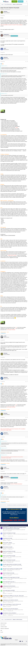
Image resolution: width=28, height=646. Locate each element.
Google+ (13, 543)
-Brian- (4, 605)
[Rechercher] (27, 1)
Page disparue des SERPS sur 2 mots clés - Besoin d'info (13, 595)
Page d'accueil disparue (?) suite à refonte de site (12, 604)
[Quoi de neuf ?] (24, 1)
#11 (26, 480)
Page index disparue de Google (8, 573)
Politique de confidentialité (5, 628)
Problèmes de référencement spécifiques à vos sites (19, 539)
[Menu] (1, 1)
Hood (4, 578)
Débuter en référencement (18, 552)
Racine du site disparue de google (9, 555)
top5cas (4, 539)
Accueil (2, 632)
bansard (4, 582)
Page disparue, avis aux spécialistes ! (9, 613)
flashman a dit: (3, 65)
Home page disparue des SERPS (9, 590)
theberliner (4, 569)
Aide (1, 630)
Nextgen (4, 596)
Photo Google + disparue (7, 542)
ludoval (4, 556)
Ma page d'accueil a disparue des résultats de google (12, 568)
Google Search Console (12, 255)
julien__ (4, 609)
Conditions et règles (4, 626)
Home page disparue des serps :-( (9, 581)
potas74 (4, 591)
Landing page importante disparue (9, 586)
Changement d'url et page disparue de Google (11, 577)
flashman (2, 9)
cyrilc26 (4, 565)
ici (16, 327)
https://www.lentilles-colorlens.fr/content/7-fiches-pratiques (11, 24)
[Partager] (25, 15)
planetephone (5, 552)
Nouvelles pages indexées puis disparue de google (12, 564)
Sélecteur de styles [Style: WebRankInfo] (4, 623)
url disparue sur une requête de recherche (10, 600)
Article (17, 127)
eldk (3, 529)
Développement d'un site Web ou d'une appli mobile (17, 529)
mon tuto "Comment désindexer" (16, 483)
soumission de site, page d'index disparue (10, 608)
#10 (26, 471)
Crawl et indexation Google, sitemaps (15, 556)
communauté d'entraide (11, 329)
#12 (26, 490)
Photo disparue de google (7, 546)
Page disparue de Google (7, 538)
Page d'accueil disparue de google (9, 551)
